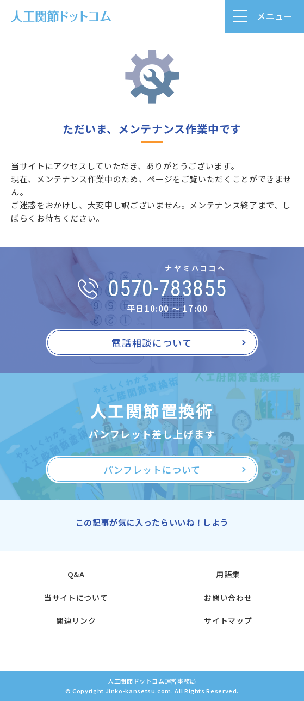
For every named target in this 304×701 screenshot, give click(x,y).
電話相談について (152, 342)
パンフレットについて (152, 469)
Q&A (76, 574)
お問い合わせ (228, 597)
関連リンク (76, 620)
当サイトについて (76, 597)
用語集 (228, 574)
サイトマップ (228, 620)
